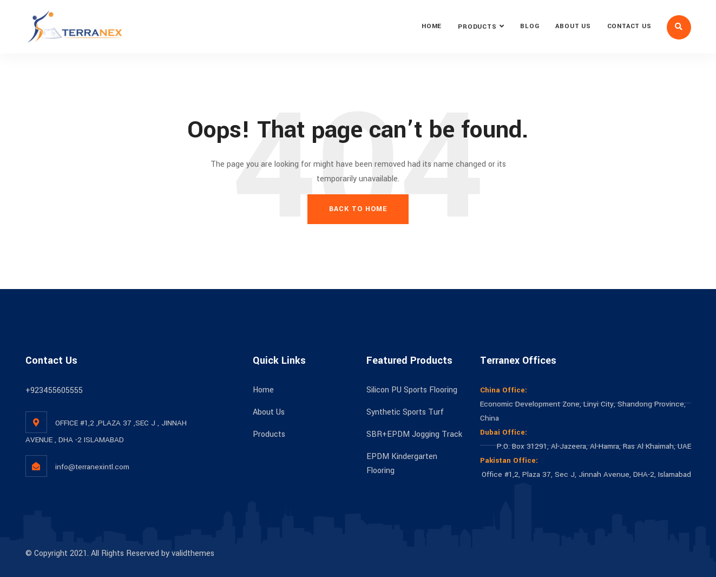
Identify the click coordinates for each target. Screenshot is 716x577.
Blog (529, 26)
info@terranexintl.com (92, 467)
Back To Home (358, 209)
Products (477, 26)
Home (432, 26)
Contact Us (629, 26)
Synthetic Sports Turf (405, 412)
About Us (572, 26)
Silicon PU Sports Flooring (411, 390)
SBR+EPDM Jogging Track (414, 434)
